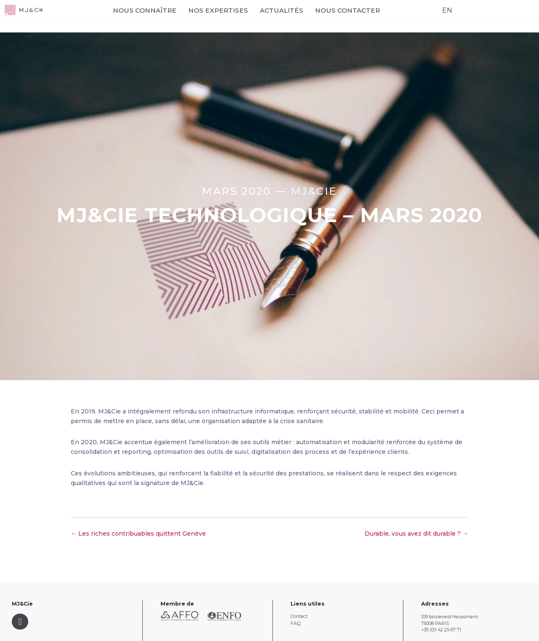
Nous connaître (174, 17)
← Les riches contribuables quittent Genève (138, 533)
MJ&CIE (314, 191)
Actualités (311, 17)
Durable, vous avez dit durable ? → (416, 533)
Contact (299, 616)
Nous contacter (376, 17)
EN (440, 17)
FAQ (295, 623)
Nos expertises (248, 17)
